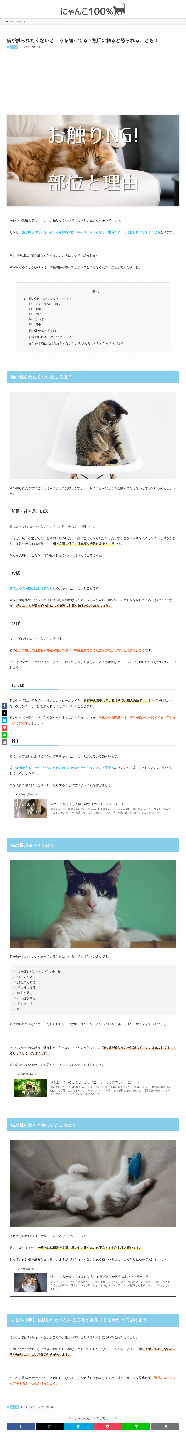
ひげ (38, 314)
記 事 (14, 47)
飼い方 (49, 1407)
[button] (21, 1426)
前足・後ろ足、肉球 (48, 303)
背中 (38, 324)
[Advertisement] (93, 82)
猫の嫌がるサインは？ (44, 330)
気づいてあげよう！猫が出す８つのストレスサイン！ (87, 804)
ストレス (30, 1407)
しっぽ (40, 319)
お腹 (38, 309)
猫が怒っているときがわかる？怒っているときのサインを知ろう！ (96, 1082)
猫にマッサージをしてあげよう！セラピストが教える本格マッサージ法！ (101, 1276)
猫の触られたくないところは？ (50, 298)
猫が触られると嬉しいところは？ (52, 337)
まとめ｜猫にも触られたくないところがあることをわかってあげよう (76, 343)
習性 (40, 1407)
